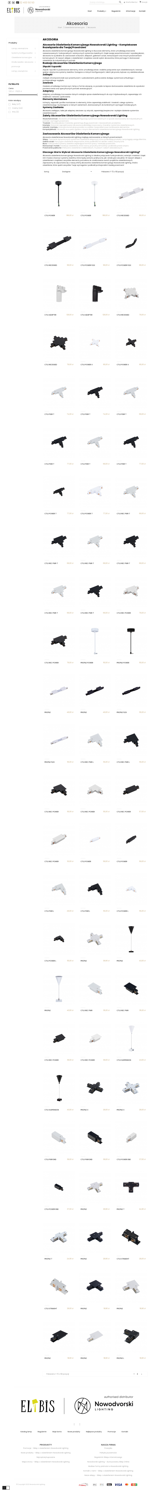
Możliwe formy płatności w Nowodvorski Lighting (108, 1466)
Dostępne (77, 171)
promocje (16, 67)
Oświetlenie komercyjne (22, 57)
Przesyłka (108, 1448)
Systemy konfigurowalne (22, 53)
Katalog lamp (26, 1431)
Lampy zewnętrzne (20, 71)
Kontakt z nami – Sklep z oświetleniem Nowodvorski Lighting (108, 1471)
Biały (16, 104)
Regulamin (42, 1431)
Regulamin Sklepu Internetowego (108, 1457)
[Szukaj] (106, 2)
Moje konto (57, 1431)
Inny (15, 112)
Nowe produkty (74, 1431)
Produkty (13, 42)
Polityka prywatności (108, 1453)
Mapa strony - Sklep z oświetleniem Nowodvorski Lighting (46, 1462)
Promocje (112, 1431)
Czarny (17, 108)
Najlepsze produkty (94, 1431)
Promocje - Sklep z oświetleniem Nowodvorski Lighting (45, 1448)
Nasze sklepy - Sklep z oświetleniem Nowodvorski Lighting (108, 1475)
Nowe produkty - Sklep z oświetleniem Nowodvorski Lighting (46, 1453)
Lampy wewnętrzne (20, 48)
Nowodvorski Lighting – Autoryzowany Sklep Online (108, 1462)
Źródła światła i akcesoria (22, 62)
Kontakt (125, 1431)
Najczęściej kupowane (46, 1457)
